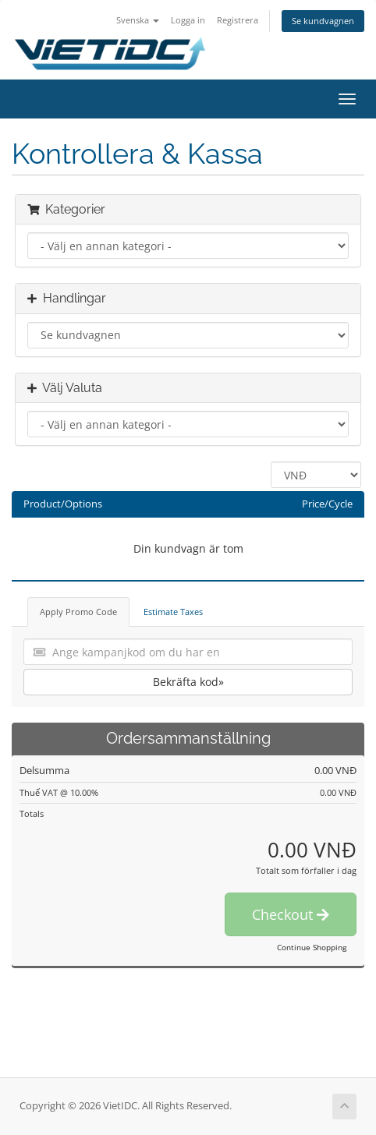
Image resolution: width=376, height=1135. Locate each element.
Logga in (188, 20)
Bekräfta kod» (188, 681)
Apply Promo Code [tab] (78, 611)
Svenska (137, 20)
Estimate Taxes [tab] (173, 611)
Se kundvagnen (323, 21)
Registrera (237, 20)
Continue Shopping (311, 947)
